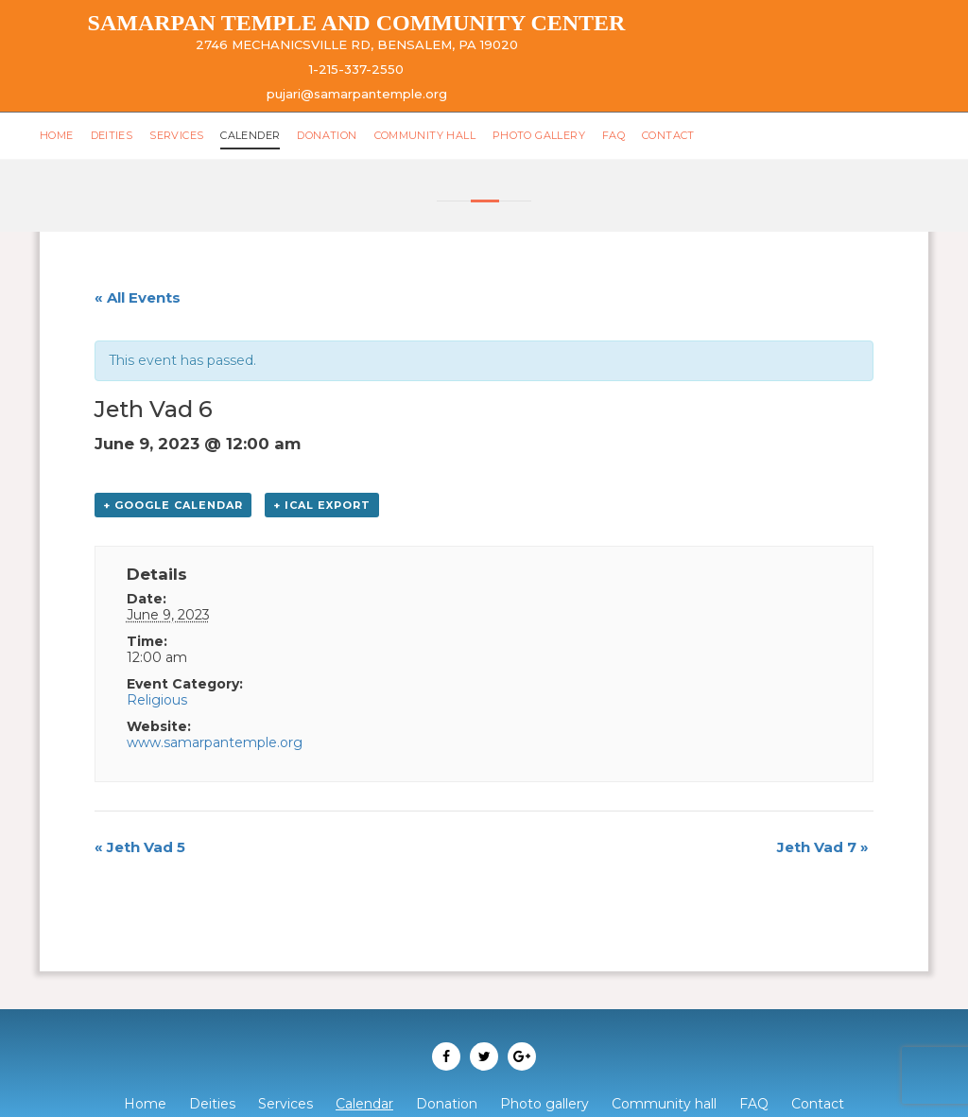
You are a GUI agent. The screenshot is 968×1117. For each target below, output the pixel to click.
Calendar (364, 1103)
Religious (157, 699)
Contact (668, 135)
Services (176, 135)
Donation (326, 135)
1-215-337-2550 (356, 69)
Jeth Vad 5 (140, 847)
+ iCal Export (322, 505)
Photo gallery (539, 135)
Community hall (424, 135)
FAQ (613, 135)
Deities (112, 135)
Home (57, 135)
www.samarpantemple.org (214, 742)
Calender (250, 135)
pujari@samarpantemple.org (357, 93)
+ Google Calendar (173, 505)
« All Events (138, 297)
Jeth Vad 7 (823, 847)
